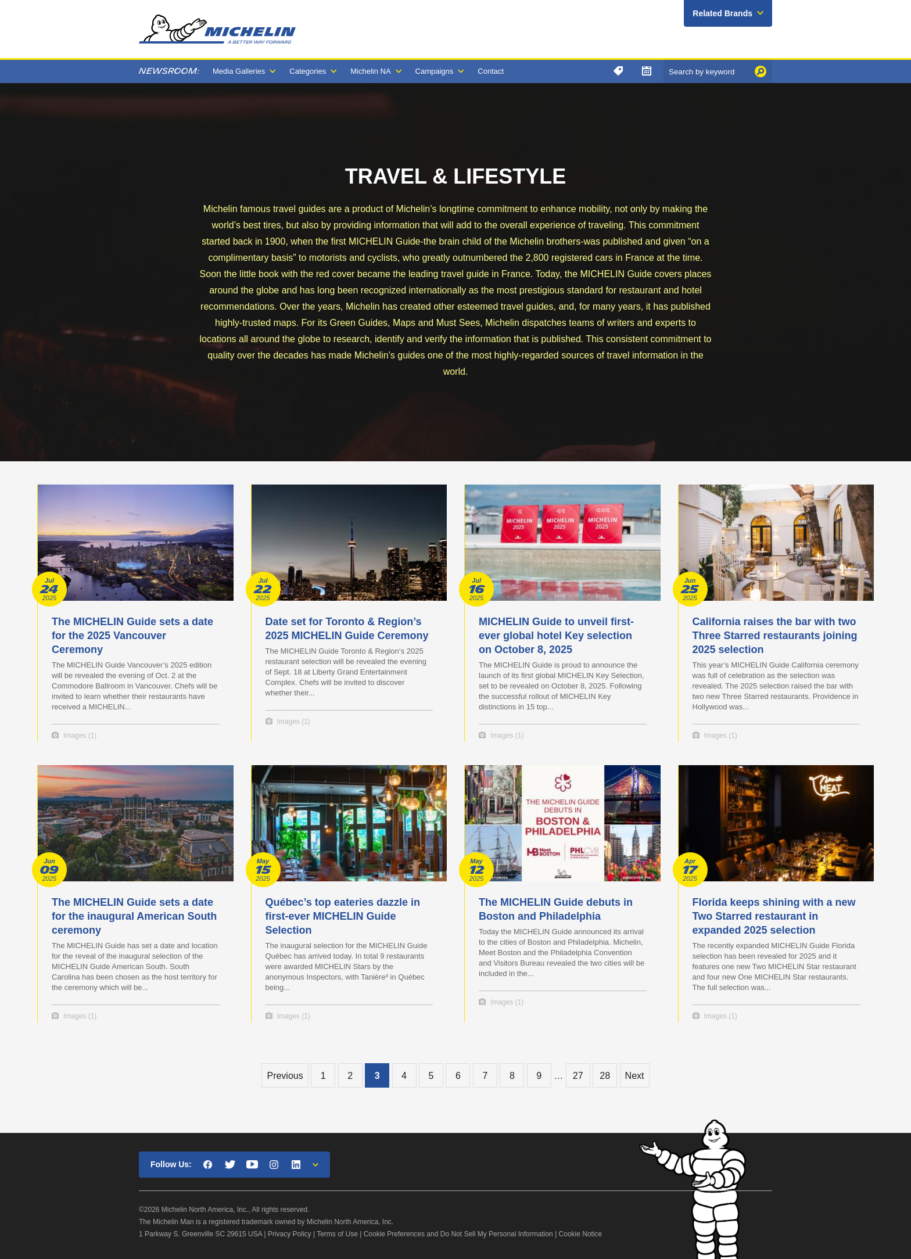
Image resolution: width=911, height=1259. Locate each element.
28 (605, 1076)
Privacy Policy (289, 1234)
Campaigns (434, 71)
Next (634, 1076)
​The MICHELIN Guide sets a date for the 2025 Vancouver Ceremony (132, 635)
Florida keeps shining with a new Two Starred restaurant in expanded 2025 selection (774, 916)
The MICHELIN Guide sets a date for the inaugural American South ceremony (134, 916)
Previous (285, 1076)
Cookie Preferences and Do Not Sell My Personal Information (458, 1234)
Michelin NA (370, 71)
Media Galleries (239, 71)
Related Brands (722, 13)
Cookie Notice (580, 1234)
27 (578, 1076)
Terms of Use (337, 1234)
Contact (491, 71)
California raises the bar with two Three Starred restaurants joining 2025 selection (775, 635)
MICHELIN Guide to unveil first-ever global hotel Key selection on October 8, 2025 (556, 635)
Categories (307, 71)
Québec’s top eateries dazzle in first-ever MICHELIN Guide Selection (343, 916)
